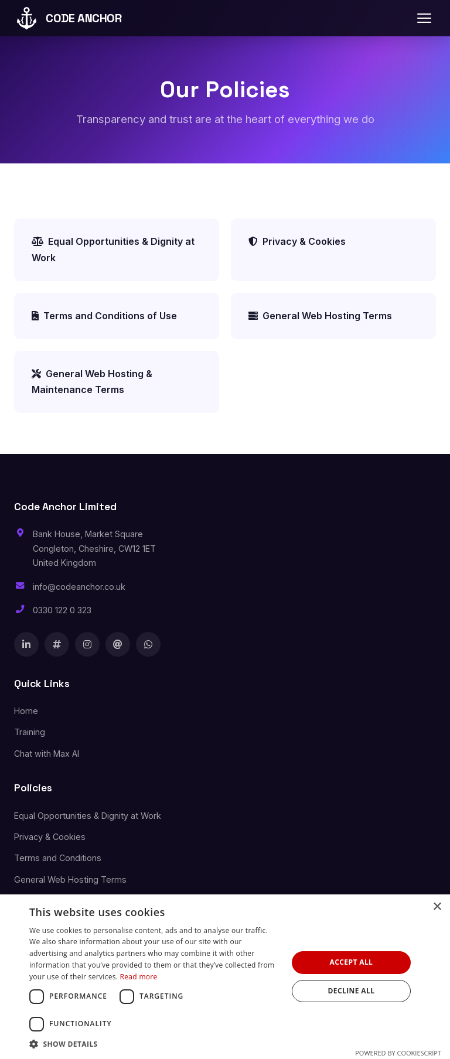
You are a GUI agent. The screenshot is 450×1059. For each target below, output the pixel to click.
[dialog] (225, 976)
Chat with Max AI (46, 754)
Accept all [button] (351, 962)
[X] (57, 644)
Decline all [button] (351, 991)
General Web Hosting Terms (320, 316)
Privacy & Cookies (297, 241)
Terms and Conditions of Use (104, 316)
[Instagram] (87, 644)
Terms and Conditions (57, 858)
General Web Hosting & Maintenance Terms (92, 381)
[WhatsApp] (148, 644)
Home (26, 711)
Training (29, 732)
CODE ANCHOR (68, 18)
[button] (154, 1044)
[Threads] (117, 644)
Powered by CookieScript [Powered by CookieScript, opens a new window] (398, 1052)
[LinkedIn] (26, 644)
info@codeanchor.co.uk (79, 587)
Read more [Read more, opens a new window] (139, 977)
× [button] (436, 907)
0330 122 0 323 (62, 610)
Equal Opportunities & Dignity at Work (113, 249)
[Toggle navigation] (424, 18)
